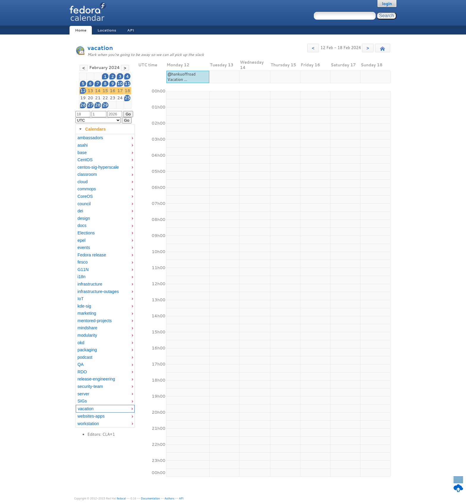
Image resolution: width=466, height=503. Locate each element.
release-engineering (96, 379)
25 (127, 98)
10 (120, 83)
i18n (82, 276)
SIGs (82, 401)
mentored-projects (95, 320)
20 (90, 98)
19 (83, 98)
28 (98, 105)
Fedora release (92, 255)
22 (105, 98)
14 (97, 90)
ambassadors (90, 137)
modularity (87, 335)
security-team (90, 386)
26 (83, 105)
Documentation (150, 498)
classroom (87, 174)
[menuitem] (105, 138)
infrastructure (90, 284)
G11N (83, 269)
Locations (106, 30)
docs (82, 225)
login (387, 3)
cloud (83, 181)
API (130, 30)
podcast (85, 357)
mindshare (87, 327)
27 (90, 105)
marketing (87, 313)
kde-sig (84, 306)
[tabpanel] (105, 280)
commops (87, 189)
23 (112, 98)
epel (82, 240)
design (84, 218)
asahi (83, 145)
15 (105, 90)
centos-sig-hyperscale (98, 167)
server (83, 393)
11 (127, 83)
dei (80, 211)
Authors (169, 498)
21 (98, 98)
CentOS (85, 159)
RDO (82, 371)
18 (127, 90)
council (84, 203)
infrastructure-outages (98, 291)
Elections (86, 233)
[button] (313, 48)
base (82, 152)
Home (80, 30)
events (84, 247)
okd (81, 342)
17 (120, 90)
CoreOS (85, 196)
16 (112, 90)
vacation (100, 48)
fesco (83, 262)
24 (120, 98)
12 (83, 90)
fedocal (121, 498)
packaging (87, 349)
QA (81, 364)
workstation (88, 423)
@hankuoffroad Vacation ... (181, 76)
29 (105, 105)
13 (90, 90)
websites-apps (91, 416)
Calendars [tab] (92, 129)
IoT (81, 298)
